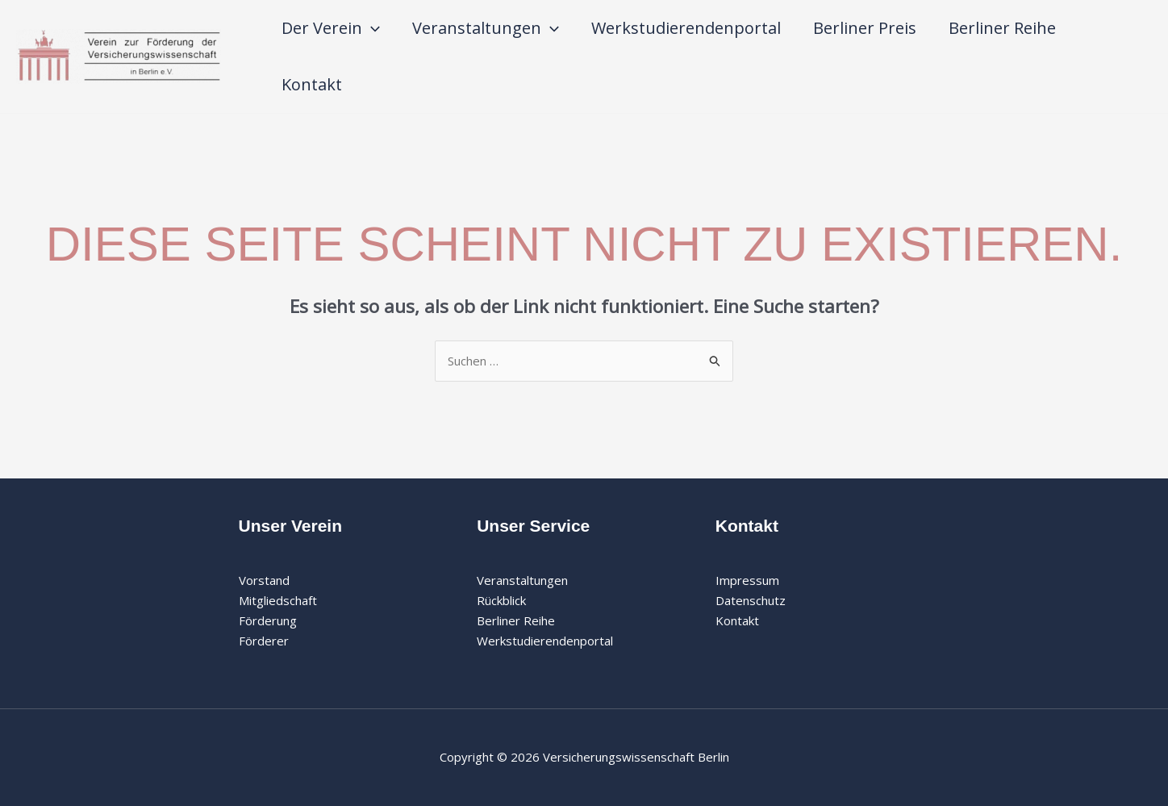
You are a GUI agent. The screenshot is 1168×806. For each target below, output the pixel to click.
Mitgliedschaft (278, 600)
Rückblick (501, 600)
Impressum (747, 580)
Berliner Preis (864, 28)
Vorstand (264, 580)
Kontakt (312, 84)
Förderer (264, 641)
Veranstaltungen (485, 28)
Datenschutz (750, 600)
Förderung (268, 620)
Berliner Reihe (1002, 28)
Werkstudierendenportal (686, 28)
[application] (371, 28)
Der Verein (331, 28)
